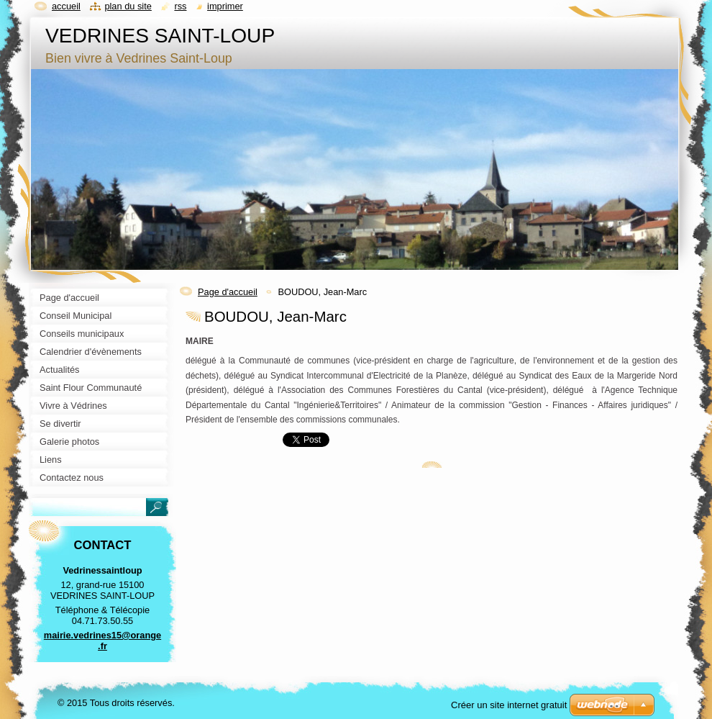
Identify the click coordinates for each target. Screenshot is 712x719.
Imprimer (225, 6)
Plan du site (127, 6)
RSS (180, 6)
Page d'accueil (227, 291)
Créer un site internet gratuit (509, 705)
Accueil (66, 6)
